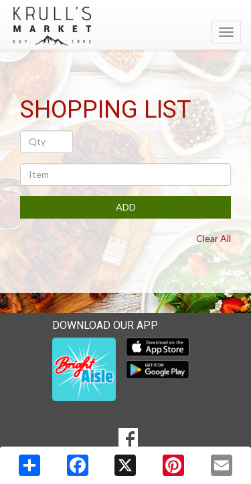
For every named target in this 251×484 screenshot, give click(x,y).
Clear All (213, 238)
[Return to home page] (125, 26)
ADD (126, 207)
